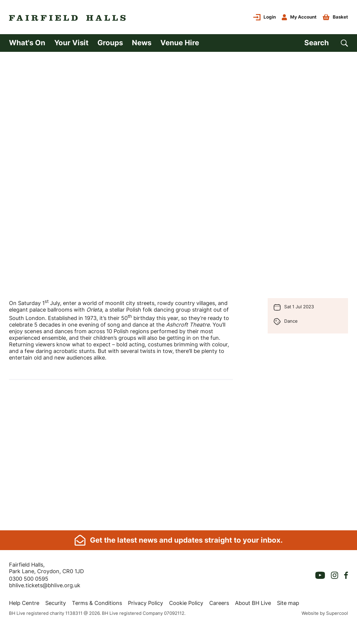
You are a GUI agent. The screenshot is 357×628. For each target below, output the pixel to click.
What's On (27, 42)
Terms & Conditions (97, 603)
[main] (178, 291)
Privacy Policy (145, 603)
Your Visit (71, 42)
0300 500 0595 (28, 579)
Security (55, 603)
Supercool (337, 613)
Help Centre (24, 603)
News (141, 42)
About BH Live (253, 603)
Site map (288, 603)
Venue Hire (179, 42)
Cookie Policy (186, 603)
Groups (110, 42)
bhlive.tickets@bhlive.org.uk (44, 585)
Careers (219, 603)
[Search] (326, 43)
